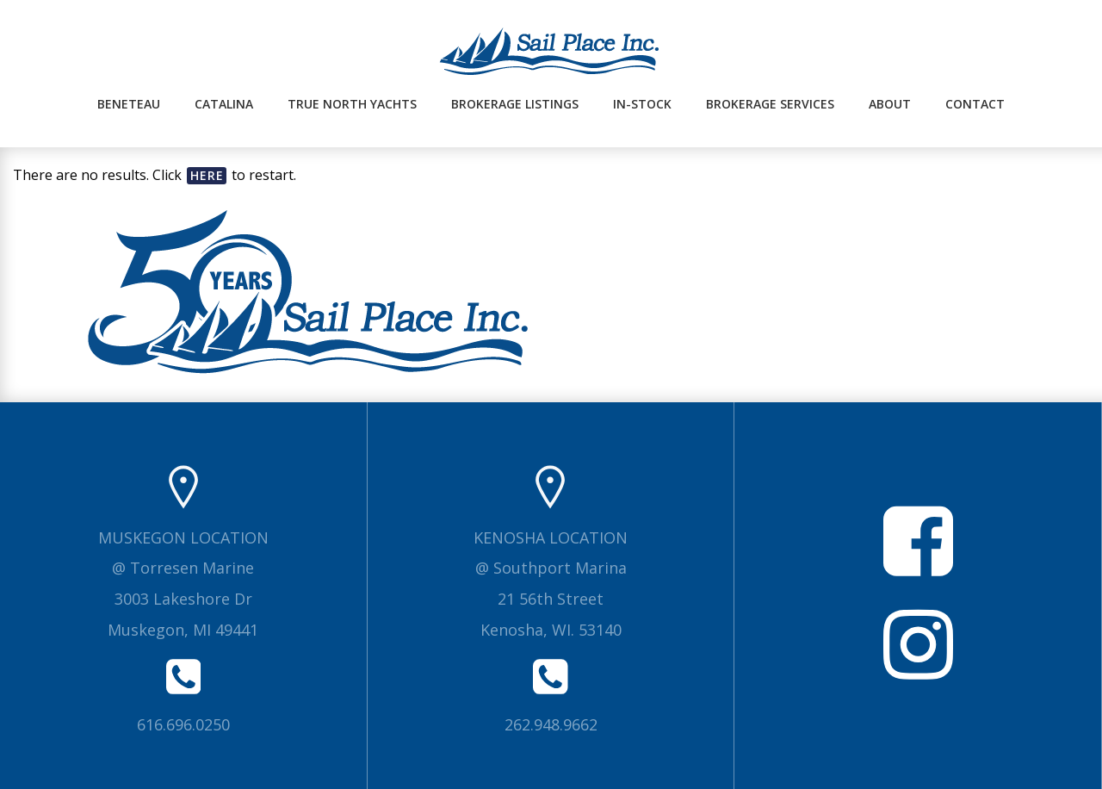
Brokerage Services (770, 104)
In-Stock (642, 104)
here (207, 175)
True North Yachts (352, 104)
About (890, 104)
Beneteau (128, 104)
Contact (975, 104)
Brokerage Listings (515, 104)
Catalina (224, 104)
